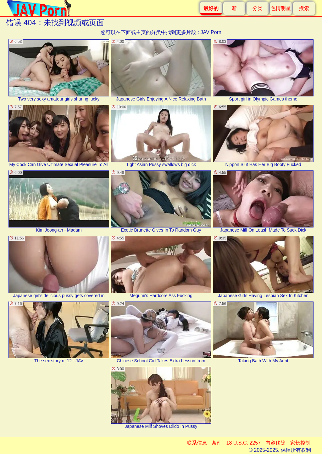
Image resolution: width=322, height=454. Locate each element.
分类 (258, 8)
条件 (217, 442)
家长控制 (300, 442)
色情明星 (281, 8)
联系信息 (197, 442)
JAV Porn (210, 32)
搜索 (304, 8)
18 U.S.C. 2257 (243, 442)
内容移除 (275, 442)
